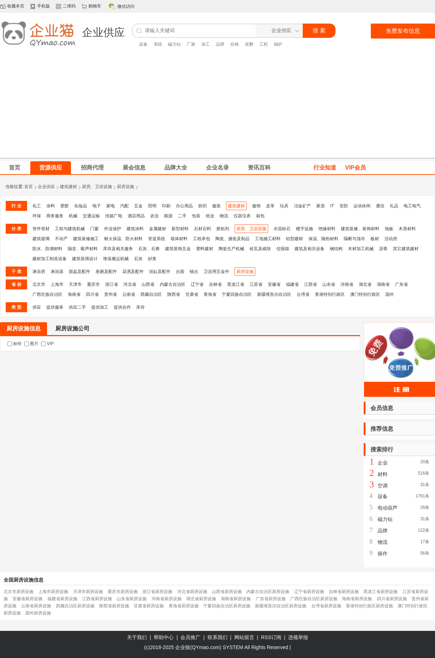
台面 (180, 271)
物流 (224, 215)
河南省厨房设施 (166, 598)
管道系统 (156, 238)
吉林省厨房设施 (344, 591)
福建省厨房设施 (62, 598)
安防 (343, 205)
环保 (36, 215)
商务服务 (54, 215)
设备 (143, 44)
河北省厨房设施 (192, 591)
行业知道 (324, 167)
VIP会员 (355, 167)
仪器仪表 (242, 215)
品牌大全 (175, 167)
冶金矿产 (302, 205)
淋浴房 (38, 271)
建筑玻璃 (41, 238)
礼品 (394, 205)
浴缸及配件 (159, 271)
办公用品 (184, 205)
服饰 (256, 205)
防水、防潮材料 (47, 248)
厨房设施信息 (23, 328)
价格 (234, 44)
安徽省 (274, 284)
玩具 (284, 205)
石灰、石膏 (149, 248)
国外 (389, 294)
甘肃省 (191, 294)
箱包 (260, 215)
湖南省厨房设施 (236, 598)
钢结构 (336, 248)
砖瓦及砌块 (260, 248)
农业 (154, 215)
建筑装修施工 (86, 238)
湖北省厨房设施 (201, 598)
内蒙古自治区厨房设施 (267, 591)
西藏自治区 (151, 294)
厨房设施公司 (72, 328)
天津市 (75, 284)
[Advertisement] (217, 108)
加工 (205, 44)
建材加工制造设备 (49, 258)
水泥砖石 (282, 228)
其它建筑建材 (406, 248)
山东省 (328, 284)
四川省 (92, 294)
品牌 (220, 44)
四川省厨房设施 (392, 598)
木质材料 (407, 228)
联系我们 (217, 637)
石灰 (138, 258)
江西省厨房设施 (97, 598)
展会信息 (134, 167)
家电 (110, 205)
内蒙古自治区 (172, 284)
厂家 (191, 44)
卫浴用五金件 (216, 271)
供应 (36, 307)
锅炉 (278, 44)
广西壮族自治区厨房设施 (313, 598)
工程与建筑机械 (70, 228)
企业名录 (217, 167)
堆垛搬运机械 (116, 258)
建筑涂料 (135, 228)
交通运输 (91, 215)
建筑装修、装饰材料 (360, 228)
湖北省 (365, 284)
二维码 (69, 6)
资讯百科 (259, 167)
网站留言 (244, 637)
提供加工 (99, 307)
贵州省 (110, 294)
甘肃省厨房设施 (149, 605)
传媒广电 (113, 215)
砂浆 (152, 258)
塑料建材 (204, 248)
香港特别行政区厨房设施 (369, 605)
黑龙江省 (235, 284)
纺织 (202, 205)
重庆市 (93, 284)
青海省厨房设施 (184, 605)
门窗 (94, 228)
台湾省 (303, 294)
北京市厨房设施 (19, 591)
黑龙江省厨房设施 (380, 591)
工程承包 (201, 238)
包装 (196, 215)
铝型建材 (294, 238)
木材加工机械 (361, 248)
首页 (28, 186)
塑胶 (64, 205)
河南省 (347, 284)
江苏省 (256, 284)
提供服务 (54, 307)
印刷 (166, 205)
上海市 (57, 284)
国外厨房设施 (38, 613)
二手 (182, 215)
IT (332, 205)
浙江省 (111, 284)
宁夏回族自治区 (237, 294)
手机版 (43, 6)
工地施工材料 (268, 238)
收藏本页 (15, 6)
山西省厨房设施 (227, 591)
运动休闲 (361, 205)
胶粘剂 (222, 228)
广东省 (401, 284)
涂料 (50, 205)
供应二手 (77, 307)
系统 (158, 44)
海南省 (74, 294)
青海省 (210, 294)
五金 (138, 205)
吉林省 (215, 284)
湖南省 (383, 284)
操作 (383, 553)
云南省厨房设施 (36, 605)
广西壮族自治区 (47, 294)
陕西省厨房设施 (114, 605)
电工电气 (412, 205)
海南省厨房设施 (357, 598)
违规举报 (298, 637)
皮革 (270, 205)
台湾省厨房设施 (326, 605)
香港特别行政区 (330, 294)
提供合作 (122, 307)
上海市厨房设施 (53, 591)
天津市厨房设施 (88, 591)
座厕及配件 (106, 271)
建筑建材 (68, 186)
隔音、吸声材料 (83, 248)
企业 (383, 463)
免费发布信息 (403, 31)
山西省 (148, 284)
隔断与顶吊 (354, 238)
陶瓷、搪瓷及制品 (232, 238)
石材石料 (202, 228)
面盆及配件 (79, 271)
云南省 (128, 294)
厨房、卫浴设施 (97, 186)
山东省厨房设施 (132, 598)
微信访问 (125, 6)
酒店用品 (136, 215)
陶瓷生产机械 (231, 248)
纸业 (210, 215)
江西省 (310, 284)
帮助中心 (164, 637)
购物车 (94, 6)
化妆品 (80, 205)
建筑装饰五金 (178, 248)
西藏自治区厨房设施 (75, 605)
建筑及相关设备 (309, 248)
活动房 (390, 238)
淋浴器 (57, 271)
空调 (383, 486)
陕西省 (173, 294)
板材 (374, 238)
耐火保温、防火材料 (123, 238)
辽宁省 (197, 284)
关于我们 (137, 637)
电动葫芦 (388, 508)
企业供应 (46, 186)
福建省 (292, 284)
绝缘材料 (327, 228)
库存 (140, 307)
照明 (152, 205)
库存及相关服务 (118, 248)
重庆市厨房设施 (123, 591)
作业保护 (112, 228)
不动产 (61, 238)
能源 (168, 215)
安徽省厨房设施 (27, 598)
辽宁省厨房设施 (309, 591)
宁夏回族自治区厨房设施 (226, 605)
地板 (389, 228)
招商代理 (92, 167)
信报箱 (282, 248)
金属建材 (157, 228)
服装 (216, 205)
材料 (383, 474)
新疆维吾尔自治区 (274, 294)
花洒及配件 (133, 271)
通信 (380, 205)
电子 (96, 205)
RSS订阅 (271, 637)
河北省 (129, 284)
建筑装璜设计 (85, 258)
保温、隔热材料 (323, 238)
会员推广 (190, 637)
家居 (320, 205)
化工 (36, 205)
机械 (73, 215)
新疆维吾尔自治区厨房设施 (280, 605)
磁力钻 (174, 44)
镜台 (194, 271)
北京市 (38, 284)
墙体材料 (179, 238)
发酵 (249, 44)
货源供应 (50, 167)
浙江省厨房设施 (157, 591)
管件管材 (41, 228)
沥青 (383, 248)
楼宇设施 (304, 228)
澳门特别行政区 (365, 294)
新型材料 (180, 228)
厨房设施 (125, 186)
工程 (263, 44)
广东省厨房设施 (271, 598)
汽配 (124, 205)
